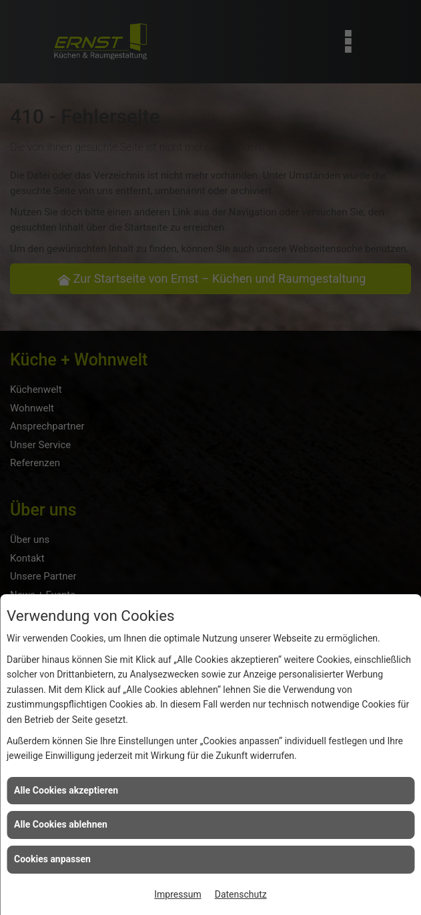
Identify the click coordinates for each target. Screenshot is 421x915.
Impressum (177, 894)
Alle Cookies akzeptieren (66, 790)
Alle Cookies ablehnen (60, 824)
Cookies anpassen (52, 859)
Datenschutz (241, 894)
